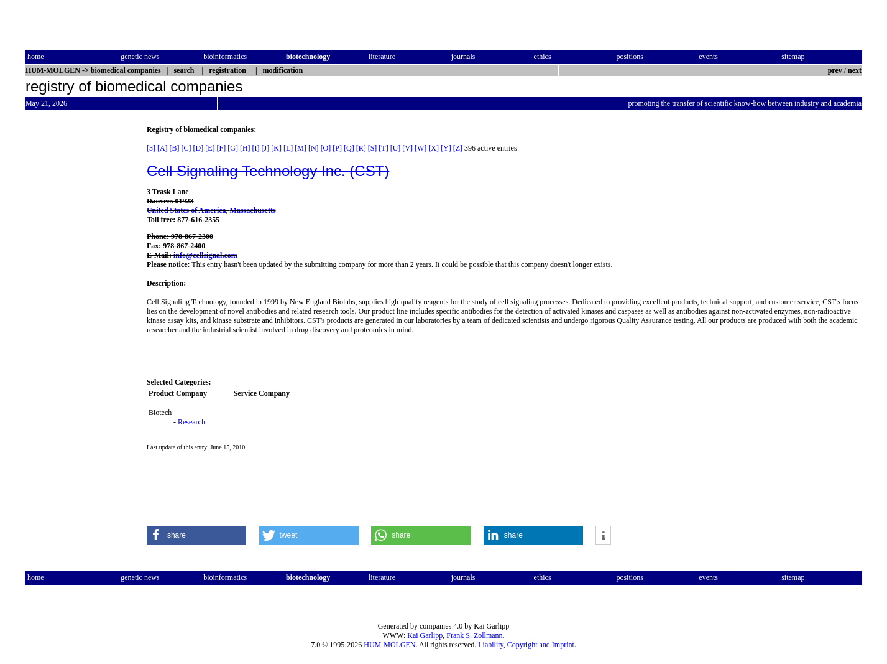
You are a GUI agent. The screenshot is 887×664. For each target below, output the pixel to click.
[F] (221, 148)
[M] (300, 148)
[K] (276, 148)
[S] (372, 148)
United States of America (186, 210)
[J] (266, 148)
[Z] (457, 148)
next (855, 70)
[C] (186, 148)
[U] (395, 148)
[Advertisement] (77, 311)
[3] (151, 148)
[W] (420, 148)
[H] (245, 148)
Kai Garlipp (425, 635)
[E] (209, 148)
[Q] (349, 148)
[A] (162, 148)
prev (835, 70)
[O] (326, 148)
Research (191, 422)
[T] (383, 148)
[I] (256, 148)
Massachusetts (253, 210)
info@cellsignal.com (205, 255)
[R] (361, 148)
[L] (288, 148)
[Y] (446, 148)
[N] (313, 148)
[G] (232, 148)
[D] (198, 148)
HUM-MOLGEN (389, 644)
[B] (175, 148)
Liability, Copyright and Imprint (526, 644)
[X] (433, 148)
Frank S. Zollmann (474, 635)
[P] (337, 148)
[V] (407, 148)
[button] (196, 535)
